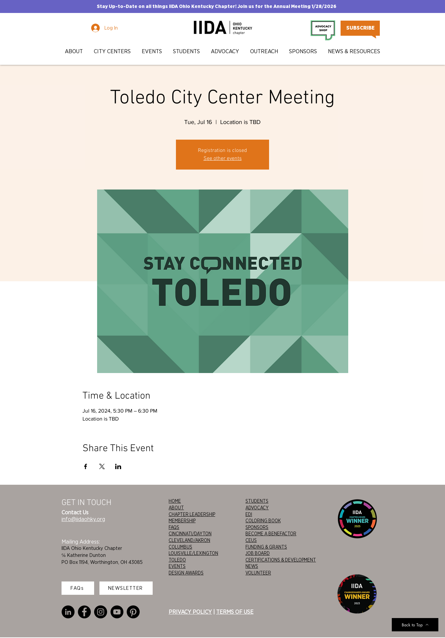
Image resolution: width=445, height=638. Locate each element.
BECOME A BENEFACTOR (270, 533)
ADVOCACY (257, 507)
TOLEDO (177, 560)
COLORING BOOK (263, 520)
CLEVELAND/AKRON (189, 540)
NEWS (251, 566)
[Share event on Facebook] (85, 466)
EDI (248, 514)
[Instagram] (100, 611)
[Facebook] (84, 611)
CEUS (251, 540)
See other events (223, 158)
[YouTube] (116, 611)
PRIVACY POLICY (190, 611)
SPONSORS (256, 527)
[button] (74, 51)
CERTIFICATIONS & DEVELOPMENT (280, 560)
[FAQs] (78, 588)
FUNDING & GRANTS (266, 547)
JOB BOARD (257, 553)
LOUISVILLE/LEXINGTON (193, 553)
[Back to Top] (415, 624)
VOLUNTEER (258, 572)
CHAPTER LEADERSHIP (192, 514)
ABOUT (176, 507)
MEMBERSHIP (182, 520)
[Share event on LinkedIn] (118, 466)
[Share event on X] (102, 466)
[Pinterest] (133, 611)
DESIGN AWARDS (186, 572)
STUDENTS (256, 501)
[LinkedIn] (68, 611)
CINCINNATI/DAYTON (190, 533)
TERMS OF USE (234, 611)
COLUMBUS (180, 547)
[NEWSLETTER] (126, 588)
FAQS (174, 527)
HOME (175, 501)
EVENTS (177, 566)
